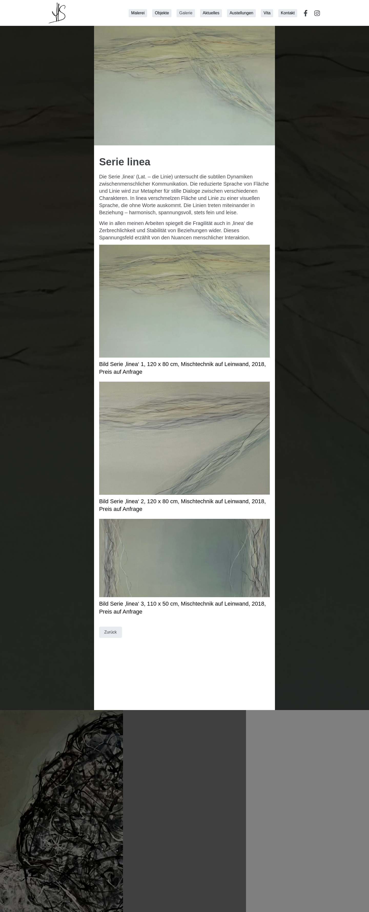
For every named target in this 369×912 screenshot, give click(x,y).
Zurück (110, 632)
